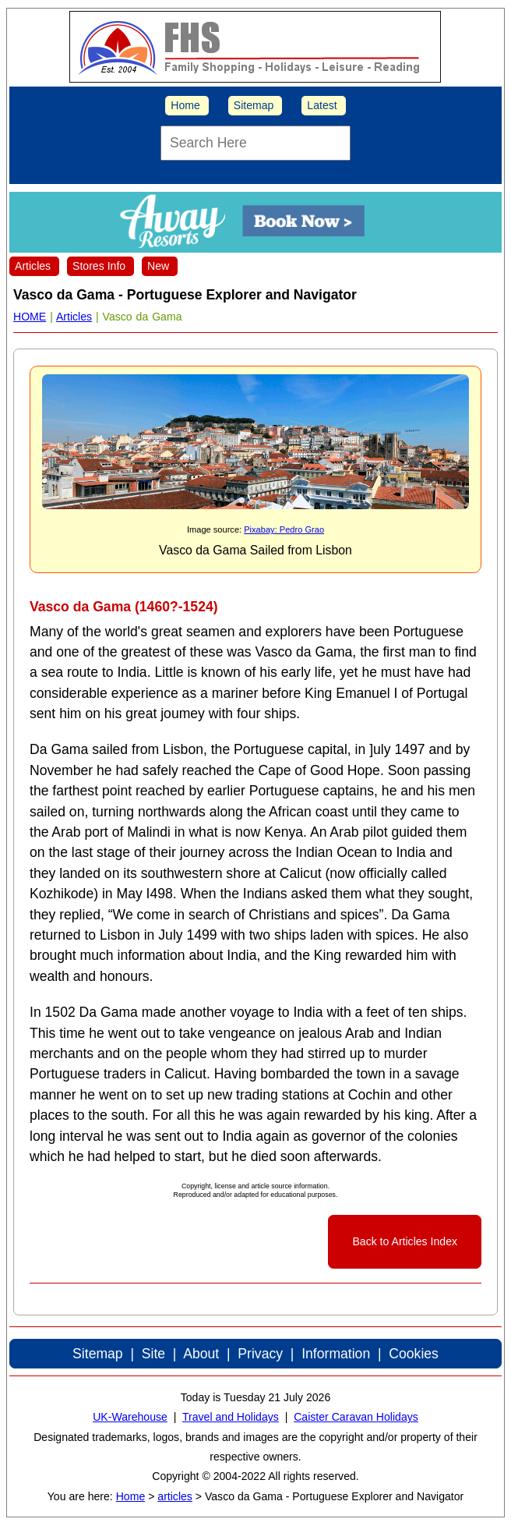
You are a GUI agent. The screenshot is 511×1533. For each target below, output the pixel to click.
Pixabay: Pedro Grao (284, 529)
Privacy (260, 1353)
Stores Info (98, 266)
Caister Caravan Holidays (356, 1417)
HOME (29, 316)
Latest (322, 105)
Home (185, 105)
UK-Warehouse (130, 1417)
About (201, 1353)
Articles (33, 266)
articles (174, 1496)
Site (153, 1353)
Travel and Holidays (230, 1417)
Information (335, 1353)
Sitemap (254, 105)
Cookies (414, 1353)
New (158, 266)
